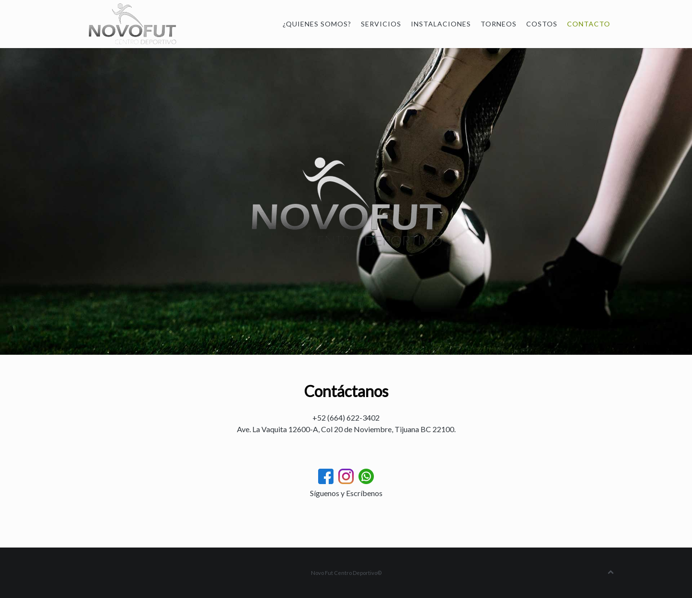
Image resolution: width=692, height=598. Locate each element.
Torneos (499, 24)
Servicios (381, 24)
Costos (541, 24)
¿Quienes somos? (317, 24)
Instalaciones (441, 24)
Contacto (588, 24)
